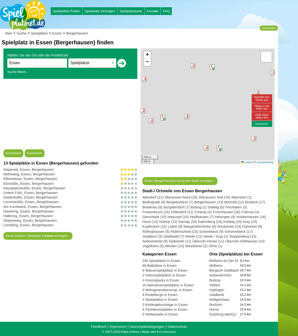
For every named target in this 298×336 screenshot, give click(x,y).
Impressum (117, 327)
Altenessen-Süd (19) (214, 197)
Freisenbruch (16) (156, 212)
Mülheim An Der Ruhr (226, 261)
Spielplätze (39, 33)
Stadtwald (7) (174, 236)
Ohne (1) (215, 246)
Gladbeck (216, 295)
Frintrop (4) (203, 212)
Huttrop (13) (168, 222)
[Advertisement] (70, 115)
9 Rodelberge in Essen (160, 295)
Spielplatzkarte (130, 11)
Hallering (10, 216)
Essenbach (13, 153)
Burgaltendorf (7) (177, 207)
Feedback (98, 327)
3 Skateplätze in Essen (160, 300)
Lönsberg (10, 225)
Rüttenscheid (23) (184, 231)
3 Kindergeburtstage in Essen (165, 305)
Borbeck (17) (255, 202)
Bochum (215, 305)
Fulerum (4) (250, 212)
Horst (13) (150, 222)
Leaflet (246, 162)
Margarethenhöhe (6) (200, 226)
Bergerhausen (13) (208, 202)
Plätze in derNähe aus (261, 107)
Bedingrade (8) (153, 202)
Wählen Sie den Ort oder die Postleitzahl (37, 55)
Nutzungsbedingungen (147, 327)
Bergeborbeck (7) (179, 202)
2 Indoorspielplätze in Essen (164, 275)
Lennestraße (13, 202)
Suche (22, 33)
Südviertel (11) (180, 241)
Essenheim (34, 153)
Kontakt (153, 11)
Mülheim (215, 265)
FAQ (166, 11)
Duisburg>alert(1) (222, 314)
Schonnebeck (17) (239, 231)
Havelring (10, 211)
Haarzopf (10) (178, 217)
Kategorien (261, 123)
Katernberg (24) (210, 222)
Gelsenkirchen (220, 275)
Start (8, 33)
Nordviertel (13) (229, 226)
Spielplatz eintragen (99, 11)
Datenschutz (177, 327)
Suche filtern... (18, 72)
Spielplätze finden (66, 11)
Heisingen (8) (225, 217)
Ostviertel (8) (252, 226)
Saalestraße (12, 197)
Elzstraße (10, 183)
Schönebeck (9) (211, 231)
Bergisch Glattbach (224, 270)
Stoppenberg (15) (242, 236)
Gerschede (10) (154, 217)
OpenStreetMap (264, 162)
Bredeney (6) (152, 207)
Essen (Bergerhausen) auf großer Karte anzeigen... (180, 181)
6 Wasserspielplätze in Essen (164, 270)
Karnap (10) (188, 222)
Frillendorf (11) (182, 212)
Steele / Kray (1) (215, 236)
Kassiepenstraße (16, 188)
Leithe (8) (175, 226)
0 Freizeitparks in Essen (161, 280)
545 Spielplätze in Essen (161, 261)
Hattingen (216, 290)
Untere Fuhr (12, 193)
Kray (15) (250, 222)
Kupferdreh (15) (154, 226)
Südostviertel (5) (155, 241)
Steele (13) (193, 236)
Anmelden (269, 28)
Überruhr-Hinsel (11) (208, 241)
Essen (57, 33)
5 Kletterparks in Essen (160, 314)
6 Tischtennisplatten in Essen (164, 309)
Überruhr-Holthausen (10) (245, 241)
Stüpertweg (12, 220)
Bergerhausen (77, 33)
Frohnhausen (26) (226, 212)
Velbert (214, 285)
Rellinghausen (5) (156, 231)
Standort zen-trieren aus (262, 98)
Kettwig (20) (232, 222)
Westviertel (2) (196, 246)
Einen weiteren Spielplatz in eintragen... (38, 236)
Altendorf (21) (152, 197)
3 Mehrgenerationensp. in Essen (167, 290)
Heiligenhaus (219, 300)
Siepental (10, 169)
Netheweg (11, 174)
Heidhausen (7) (202, 217)
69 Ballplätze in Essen (159, 265)
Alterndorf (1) (241, 197)
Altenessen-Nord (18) (181, 197)
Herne (214, 309)
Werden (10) (174, 246)
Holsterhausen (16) (251, 217)
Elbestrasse (12, 179)
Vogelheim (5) (153, 246)
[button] (163, 117)
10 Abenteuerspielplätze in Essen (168, 285)
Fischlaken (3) (236, 207)
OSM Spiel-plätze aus (262, 116)
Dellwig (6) (216, 207)
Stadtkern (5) (152, 236)
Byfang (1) (199, 207)
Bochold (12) (234, 202)
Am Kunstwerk (14, 207)
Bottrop (215, 280)
